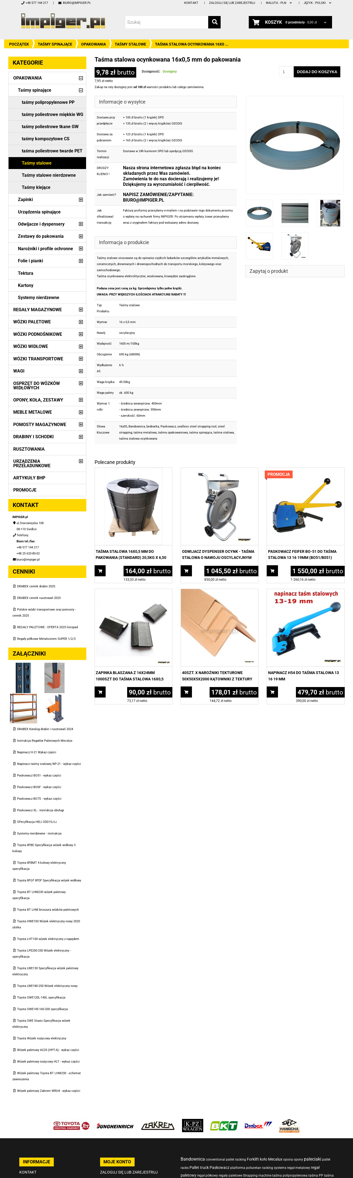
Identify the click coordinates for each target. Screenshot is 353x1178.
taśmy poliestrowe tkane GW (50, 126)
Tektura (25, 273)
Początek (19, 44)
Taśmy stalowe (130, 44)
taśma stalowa (223, 432)
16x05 (123, 426)
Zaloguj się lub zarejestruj (232, 3)
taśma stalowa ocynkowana (138, 438)
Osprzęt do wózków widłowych (36, 385)
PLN (279, 3)
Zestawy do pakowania (41, 236)
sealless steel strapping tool (196, 426)
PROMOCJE (24, 490)
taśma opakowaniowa (173, 432)
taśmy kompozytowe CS (45, 138)
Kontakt (191, 3)
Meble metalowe (32, 412)
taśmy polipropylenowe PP (48, 102)
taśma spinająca (200, 432)
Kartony (25, 285)
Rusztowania (29, 449)
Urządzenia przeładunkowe (31, 463)
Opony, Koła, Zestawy (38, 400)
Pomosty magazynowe (39, 424)
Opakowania (93, 44)
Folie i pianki (30, 260)
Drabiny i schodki (33, 436)
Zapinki (25, 199)
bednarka (152, 426)
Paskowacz (168, 426)
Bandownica (137, 426)
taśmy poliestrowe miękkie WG (52, 114)
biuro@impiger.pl (74, 3)
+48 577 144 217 (34, 3)
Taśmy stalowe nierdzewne (49, 175)
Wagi (19, 371)
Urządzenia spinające (39, 212)
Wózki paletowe (32, 321)
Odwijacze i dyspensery (41, 224)
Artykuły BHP (29, 477)
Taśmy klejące (36, 187)
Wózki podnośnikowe (37, 334)
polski (318, 3)
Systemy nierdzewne (38, 297)
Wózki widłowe (30, 346)
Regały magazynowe (37, 309)
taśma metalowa (145, 432)
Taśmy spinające (55, 44)
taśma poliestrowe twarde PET (52, 151)
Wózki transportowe (38, 358)
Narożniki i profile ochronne (45, 248)
